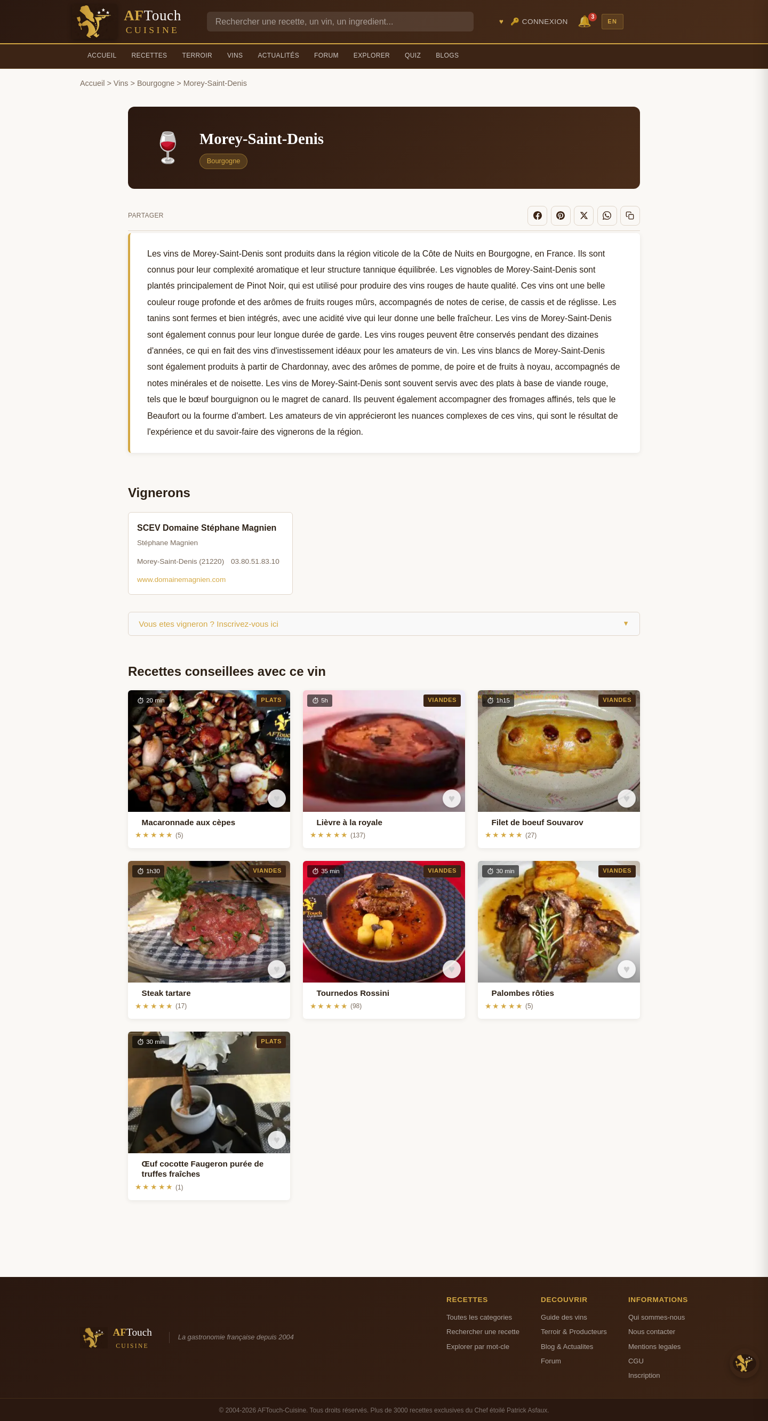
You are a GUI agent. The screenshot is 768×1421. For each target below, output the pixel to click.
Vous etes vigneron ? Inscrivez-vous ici (384, 622)
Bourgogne (155, 83)
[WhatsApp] (610, 215)
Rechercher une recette (482, 1330)
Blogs (447, 55)
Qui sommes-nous (656, 1316)
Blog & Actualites (567, 1345)
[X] (588, 215)
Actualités (278, 55)
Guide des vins (564, 1316)
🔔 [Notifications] (586, 20)
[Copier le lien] (631, 215)
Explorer (372, 55)
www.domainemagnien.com (181, 578)
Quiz (413, 55)
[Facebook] (544, 215)
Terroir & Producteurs (574, 1330)
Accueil (102, 55)
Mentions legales (654, 1345)
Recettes (149, 55)
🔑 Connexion (539, 22)
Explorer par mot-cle (477, 1345)
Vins (235, 55)
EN (612, 21)
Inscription (644, 1374)
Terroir (197, 55)
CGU (636, 1359)
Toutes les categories (479, 1316)
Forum (326, 55)
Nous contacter (651, 1330)
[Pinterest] (566, 215)
